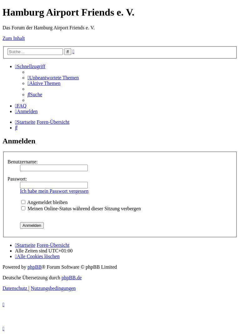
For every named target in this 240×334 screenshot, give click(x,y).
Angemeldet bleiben (44, 202)
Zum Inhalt (13, 38)
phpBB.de (72, 277)
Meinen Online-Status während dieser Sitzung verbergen (81, 208)
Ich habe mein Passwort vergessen (54, 191)
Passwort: (17, 179)
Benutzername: (23, 161)
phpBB (35, 267)
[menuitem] (53, 77)
